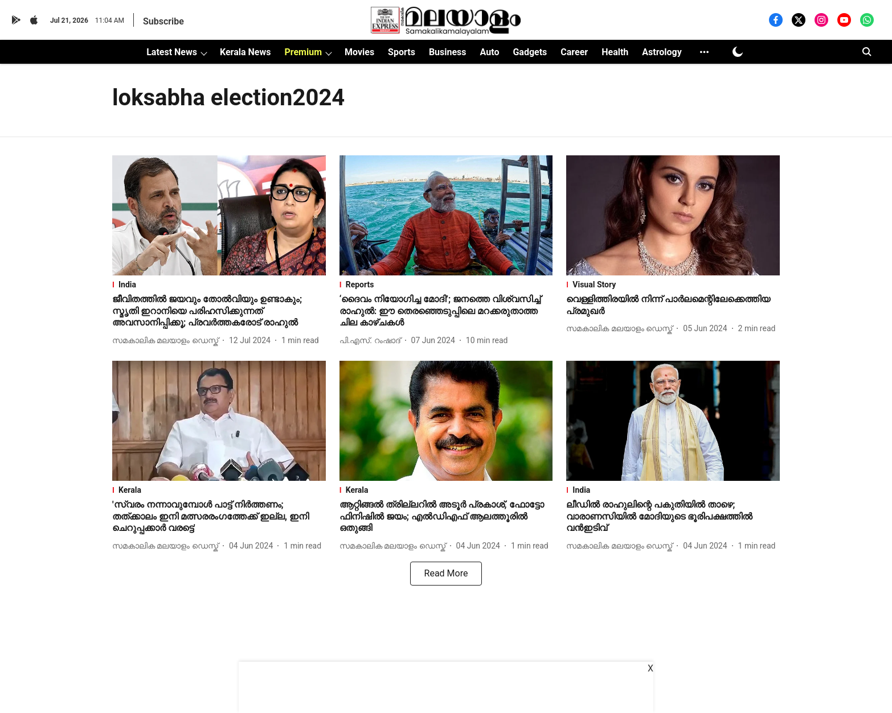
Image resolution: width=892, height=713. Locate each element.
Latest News (171, 52)
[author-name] (167, 341)
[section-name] (219, 284)
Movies (359, 52)
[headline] (219, 311)
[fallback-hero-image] (219, 215)
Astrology (662, 52)
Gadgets (530, 52)
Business (448, 52)
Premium (303, 52)
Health (615, 52)
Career (574, 52)
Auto (490, 52)
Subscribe (163, 21)
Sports (401, 52)
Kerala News (245, 52)
